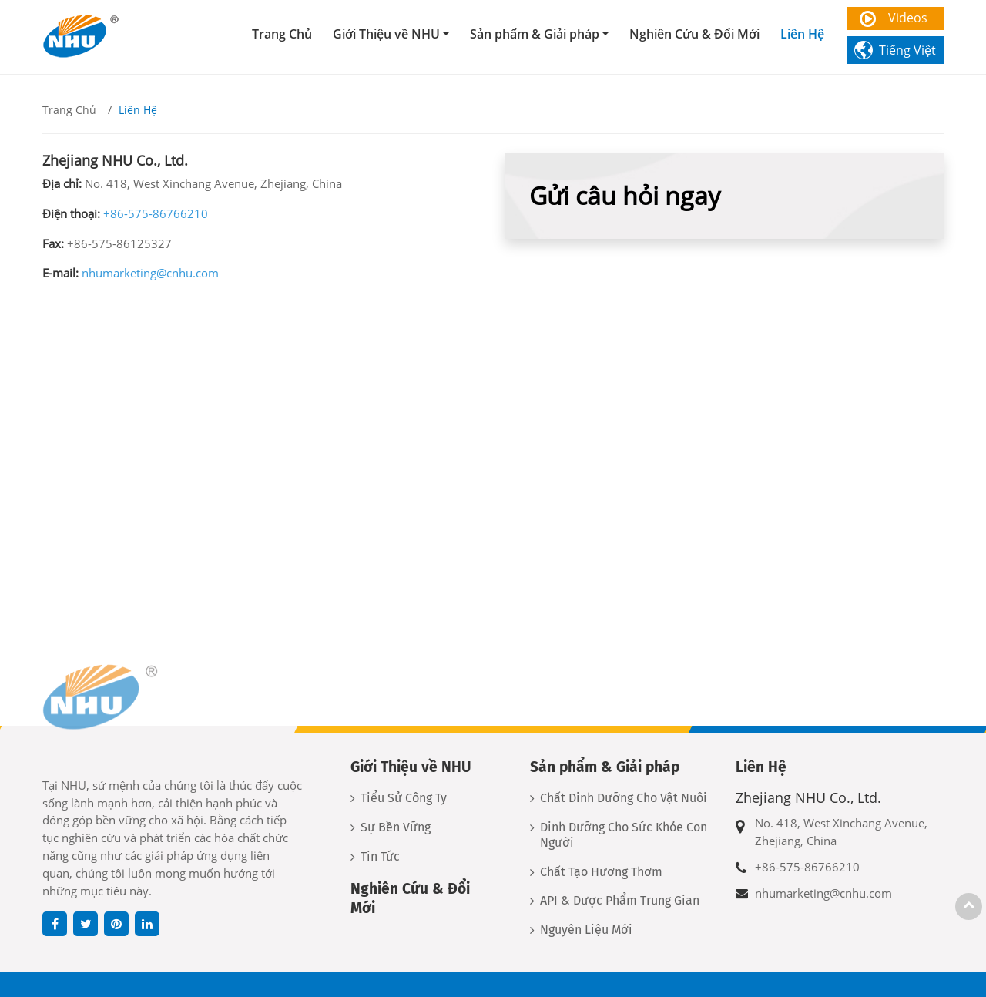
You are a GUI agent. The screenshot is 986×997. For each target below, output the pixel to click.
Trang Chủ (282, 33)
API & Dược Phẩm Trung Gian (619, 900)
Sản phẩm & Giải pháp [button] (534, 33)
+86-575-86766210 (155, 213)
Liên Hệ (802, 33)
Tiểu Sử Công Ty (404, 798)
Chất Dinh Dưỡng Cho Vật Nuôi (623, 798)
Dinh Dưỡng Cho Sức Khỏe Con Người (623, 835)
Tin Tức (380, 856)
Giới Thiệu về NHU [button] (386, 33)
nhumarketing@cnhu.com (150, 272)
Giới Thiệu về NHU (410, 767)
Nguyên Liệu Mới (586, 929)
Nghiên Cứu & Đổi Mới (694, 33)
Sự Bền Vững (396, 827)
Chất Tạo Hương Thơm (601, 871)
